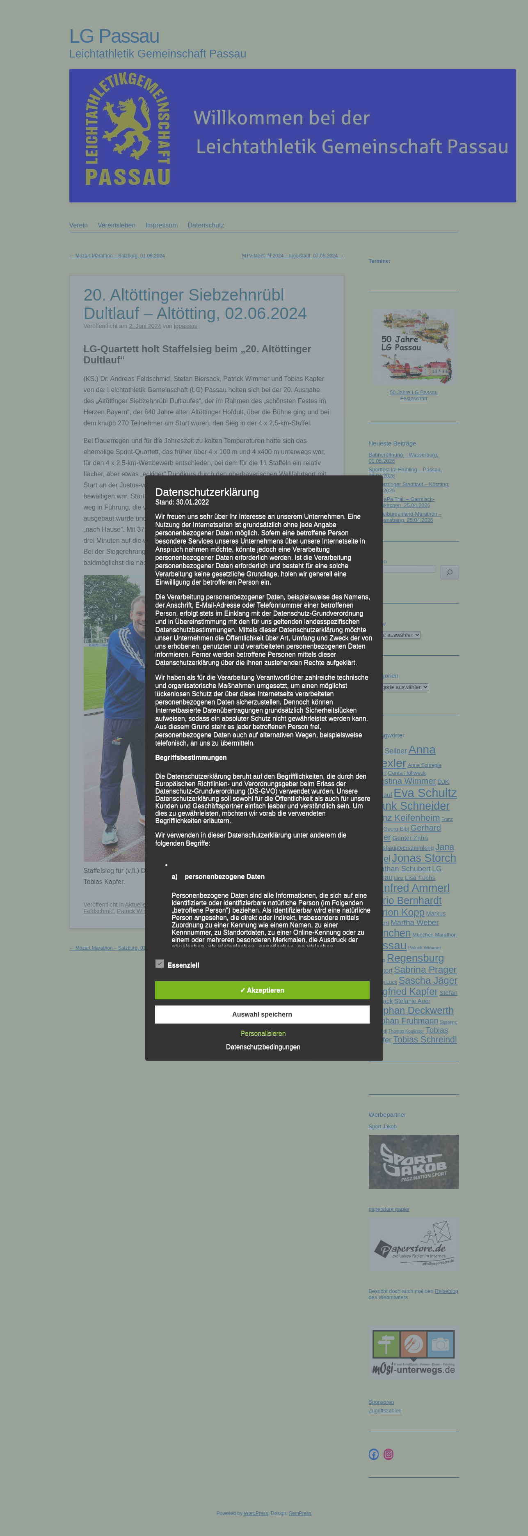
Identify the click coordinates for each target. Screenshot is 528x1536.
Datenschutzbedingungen (263, 1046)
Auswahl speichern (262, 1014)
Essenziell (177, 964)
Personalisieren (263, 1033)
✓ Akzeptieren (262, 990)
